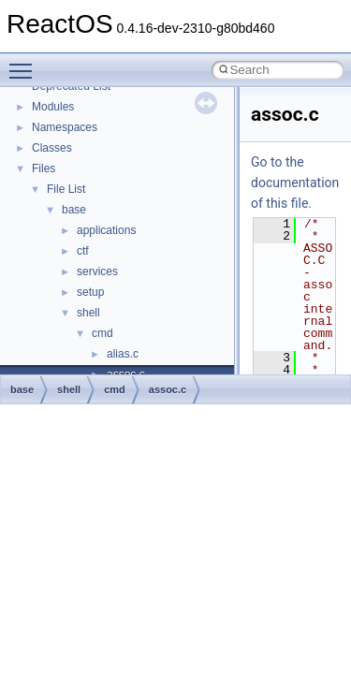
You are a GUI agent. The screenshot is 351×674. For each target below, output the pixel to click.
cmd (102, 333)
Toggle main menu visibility (25, 62)
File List (66, 189)
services (97, 271)
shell (88, 312)
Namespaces (64, 127)
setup (90, 292)
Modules (53, 106)
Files (43, 168)
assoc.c (167, 389)
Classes (52, 147)
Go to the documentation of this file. (295, 182)
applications (106, 230)
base (74, 209)
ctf (83, 250)
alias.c (123, 353)
